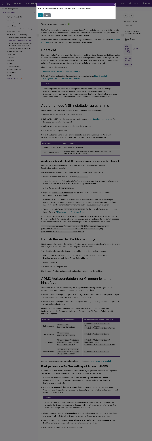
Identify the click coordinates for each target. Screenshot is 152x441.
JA (40, 15)
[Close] (114, 4)
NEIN (47, 15)
